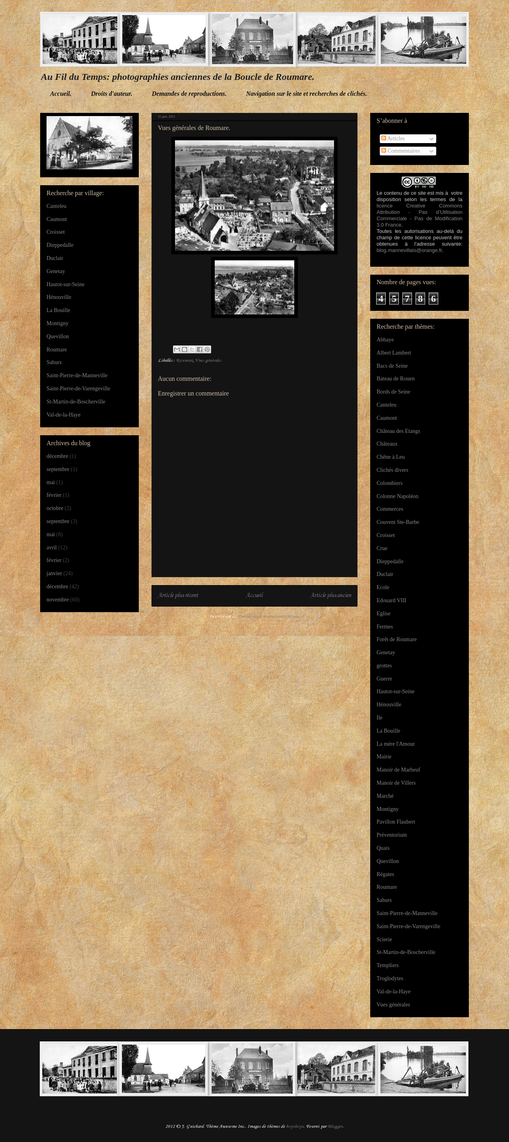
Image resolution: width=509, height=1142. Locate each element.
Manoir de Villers (396, 783)
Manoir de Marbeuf (398, 770)
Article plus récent (178, 595)
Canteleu (56, 206)
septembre (58, 469)
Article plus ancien (330, 595)
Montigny (57, 323)
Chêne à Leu (391, 457)
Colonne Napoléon (397, 496)
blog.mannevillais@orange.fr (409, 250)
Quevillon (58, 336)
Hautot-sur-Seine (65, 284)
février (54, 495)
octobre (55, 508)
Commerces (390, 509)
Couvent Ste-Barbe (398, 522)
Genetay (56, 271)
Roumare (184, 360)
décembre (57, 456)
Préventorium (392, 835)
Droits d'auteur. (111, 93)
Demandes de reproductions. (189, 93)
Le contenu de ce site (401, 193)
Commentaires (400, 151)
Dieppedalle (60, 245)
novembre (58, 600)
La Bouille (58, 310)
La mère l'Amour (396, 744)
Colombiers (389, 483)
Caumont (57, 219)
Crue (382, 548)
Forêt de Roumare (397, 639)
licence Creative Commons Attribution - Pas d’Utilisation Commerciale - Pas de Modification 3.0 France (419, 215)
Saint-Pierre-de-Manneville (77, 375)
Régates (385, 874)
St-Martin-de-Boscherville (76, 402)
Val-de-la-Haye (64, 415)
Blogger (335, 1126)
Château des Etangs (398, 431)
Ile (380, 718)
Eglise (383, 614)
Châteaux (387, 444)
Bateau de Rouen (396, 379)
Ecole (383, 587)
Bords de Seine (393, 392)
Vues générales (208, 360)
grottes (384, 666)
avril (52, 548)
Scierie (384, 939)
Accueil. (61, 93)
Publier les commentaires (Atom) (268, 616)
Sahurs (54, 362)
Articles (393, 139)
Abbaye (385, 340)
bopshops (294, 1126)
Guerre (384, 679)
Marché (385, 796)
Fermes (385, 627)
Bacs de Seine (392, 366)
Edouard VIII (391, 600)
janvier (54, 573)
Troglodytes (390, 978)
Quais (383, 848)
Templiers (388, 965)
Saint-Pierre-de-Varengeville (78, 389)
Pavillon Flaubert (396, 822)
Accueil (254, 595)
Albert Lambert (394, 353)
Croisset (56, 232)
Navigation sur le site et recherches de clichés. (306, 93)
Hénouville (59, 297)
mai (51, 482)
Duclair (55, 258)
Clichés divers (392, 470)
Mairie (384, 757)
